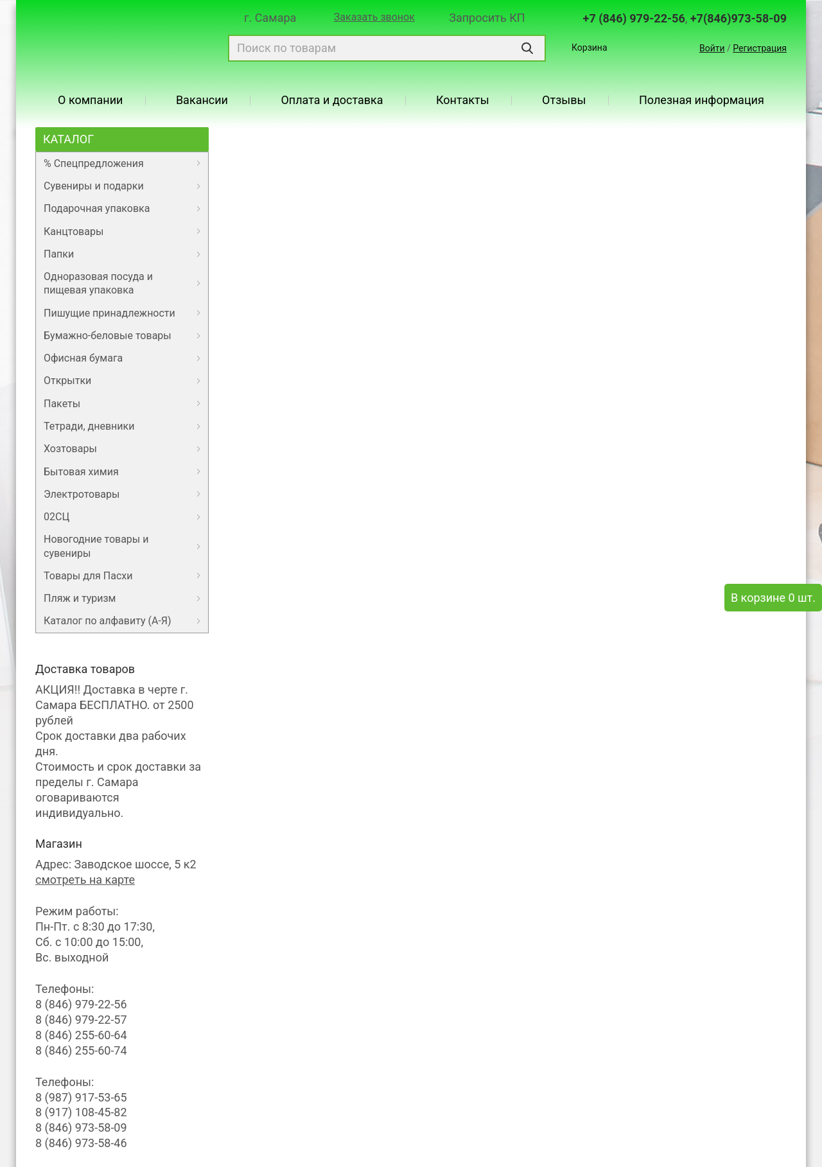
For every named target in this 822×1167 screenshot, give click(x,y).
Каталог (68, 139)
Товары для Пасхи (88, 576)
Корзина (590, 47)
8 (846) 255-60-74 (81, 1050)
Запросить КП (487, 18)
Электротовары (81, 494)
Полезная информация (701, 100)
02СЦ (56, 517)
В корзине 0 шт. (773, 597)
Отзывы (564, 100)
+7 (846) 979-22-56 (634, 18)
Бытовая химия (81, 472)
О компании (90, 100)
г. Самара (270, 18)
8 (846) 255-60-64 (81, 1035)
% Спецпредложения (94, 163)
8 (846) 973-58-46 (81, 1143)
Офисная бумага (83, 358)
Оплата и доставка (332, 100)
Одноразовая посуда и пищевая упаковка (98, 283)
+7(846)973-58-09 (738, 18)
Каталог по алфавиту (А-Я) (107, 621)
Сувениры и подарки (94, 186)
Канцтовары (73, 231)
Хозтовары (70, 449)
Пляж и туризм (80, 598)
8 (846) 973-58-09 (81, 1127)
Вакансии (202, 100)
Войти (712, 48)
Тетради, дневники (89, 426)
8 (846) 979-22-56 (81, 1004)
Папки (59, 254)
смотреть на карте (85, 879)
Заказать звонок (374, 17)
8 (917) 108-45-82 (81, 1112)
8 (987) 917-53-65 (81, 1097)
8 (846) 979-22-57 (81, 1019)
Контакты (462, 100)
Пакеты (62, 404)
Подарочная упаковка (97, 208)
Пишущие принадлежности (109, 313)
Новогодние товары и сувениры (96, 546)
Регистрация (760, 48)
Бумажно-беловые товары (107, 335)
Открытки (67, 380)
